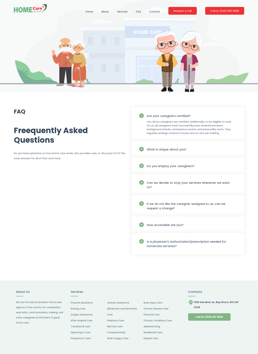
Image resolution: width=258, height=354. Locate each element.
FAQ (138, 11)
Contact (154, 11)
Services (122, 11)
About (105, 11)
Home (89, 11)
